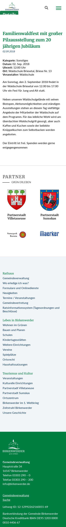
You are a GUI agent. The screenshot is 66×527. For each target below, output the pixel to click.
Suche (6, 499)
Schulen (7, 334)
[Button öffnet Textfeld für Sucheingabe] (47, 8)
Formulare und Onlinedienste (21, 288)
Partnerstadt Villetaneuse (18, 388)
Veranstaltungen (13, 378)
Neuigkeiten (10, 292)
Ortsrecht (9, 359)
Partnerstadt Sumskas (16, 393)
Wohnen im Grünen (15, 325)
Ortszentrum (10, 397)
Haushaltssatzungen (15, 364)
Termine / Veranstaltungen (19, 297)
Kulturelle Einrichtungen (18, 383)
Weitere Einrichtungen (16, 344)
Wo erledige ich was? (16, 283)
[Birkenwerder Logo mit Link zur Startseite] (12, 7)
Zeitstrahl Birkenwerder (17, 407)
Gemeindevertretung (15, 302)
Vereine (7, 349)
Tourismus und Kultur (18, 373)
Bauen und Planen (14, 329)
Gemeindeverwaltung (16, 278)
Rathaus (8, 273)
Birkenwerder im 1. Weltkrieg (21, 402)
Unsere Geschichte (14, 412)
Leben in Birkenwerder (18, 320)
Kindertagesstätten (14, 339)
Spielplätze (9, 354)
